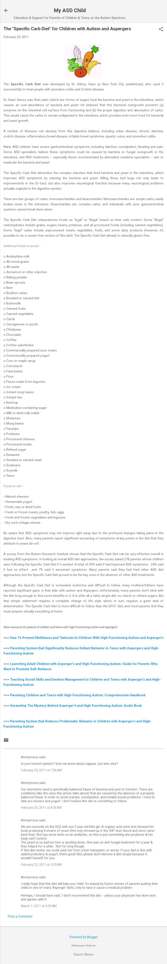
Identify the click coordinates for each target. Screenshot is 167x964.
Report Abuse (83, 954)
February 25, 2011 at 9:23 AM (41, 865)
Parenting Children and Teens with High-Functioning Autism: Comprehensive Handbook (77, 695)
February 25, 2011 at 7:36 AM (41, 770)
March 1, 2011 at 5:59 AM (39, 906)
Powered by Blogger (83, 937)
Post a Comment (20, 916)
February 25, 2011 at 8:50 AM (41, 808)
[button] (161, 30)
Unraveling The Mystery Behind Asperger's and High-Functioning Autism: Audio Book (76, 706)
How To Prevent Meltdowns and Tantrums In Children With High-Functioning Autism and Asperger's (87, 638)
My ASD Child (70, 10)
